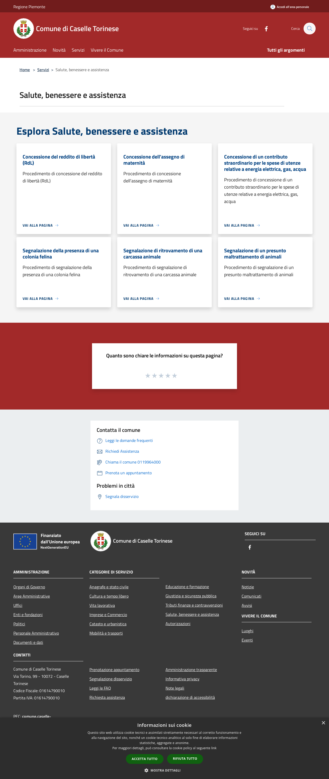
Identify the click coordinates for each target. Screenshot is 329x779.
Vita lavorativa (102, 605)
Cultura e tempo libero (109, 596)
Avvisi (247, 605)
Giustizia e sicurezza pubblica (191, 596)
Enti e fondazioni (28, 614)
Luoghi (247, 631)
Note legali (175, 688)
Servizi (43, 70)
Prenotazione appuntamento (114, 669)
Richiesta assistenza (107, 697)
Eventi (247, 640)
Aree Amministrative (31, 596)
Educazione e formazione (187, 586)
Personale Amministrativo (36, 633)
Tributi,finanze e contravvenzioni (194, 605)
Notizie (248, 587)
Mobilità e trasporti (106, 633)
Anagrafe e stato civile (109, 587)
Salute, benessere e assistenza (192, 614)
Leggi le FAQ (100, 688)
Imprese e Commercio (108, 614)
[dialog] (164, 748)
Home (25, 70)
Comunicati (251, 596)
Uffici (17, 605)
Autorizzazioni (178, 623)
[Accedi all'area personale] (290, 7)
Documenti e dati (28, 642)
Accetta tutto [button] (145, 759)
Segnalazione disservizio (110, 679)
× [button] (323, 723)
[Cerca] (309, 28)
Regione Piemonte (29, 7)
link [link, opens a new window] (214, 748)
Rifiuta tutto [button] (185, 758)
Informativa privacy (182, 679)
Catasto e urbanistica (107, 624)
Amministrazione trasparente (191, 669)
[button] (164, 770)
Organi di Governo (29, 587)
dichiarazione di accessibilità (190, 697)
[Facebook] (264, 28)
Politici (19, 624)
